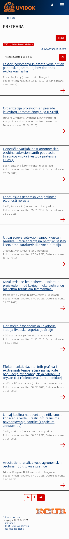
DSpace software (12, 517)
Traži (61, 38)
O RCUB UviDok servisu (16, 526)
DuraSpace (9, 523)
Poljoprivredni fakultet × (22, 44)
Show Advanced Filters (53, 49)
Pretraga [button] (12, 18)
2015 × (7, 44)
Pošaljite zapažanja (13, 529)
